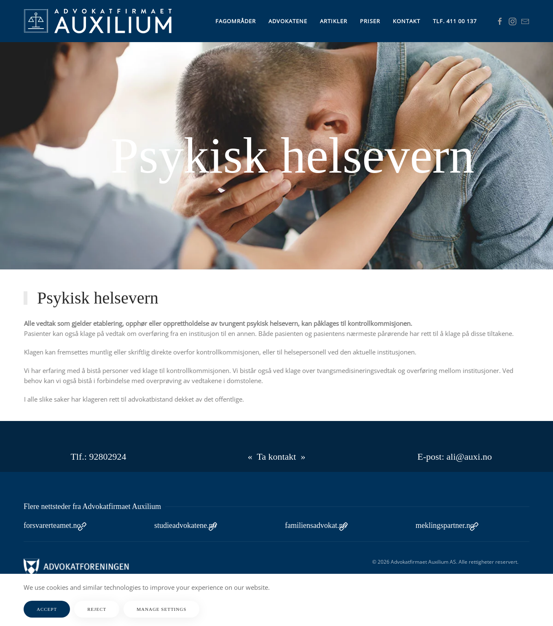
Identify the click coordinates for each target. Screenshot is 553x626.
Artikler (333, 21)
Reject (96, 609)
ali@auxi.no (469, 456)
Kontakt (406, 21)
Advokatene (287, 21)
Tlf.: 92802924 (98, 456)
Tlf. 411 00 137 (455, 21)
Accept (47, 609)
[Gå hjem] (98, 21)
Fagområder (235, 21)
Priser (370, 21)
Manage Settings (161, 609)
